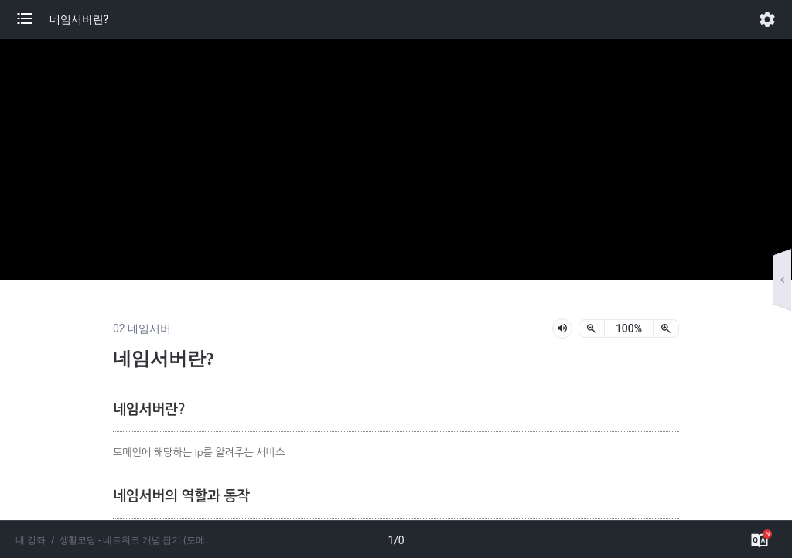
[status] (629, 328)
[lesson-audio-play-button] (562, 328)
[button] (32, 19)
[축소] (592, 328)
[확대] (666, 328)
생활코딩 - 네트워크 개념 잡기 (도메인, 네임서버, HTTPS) (139, 540)
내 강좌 (30, 540)
